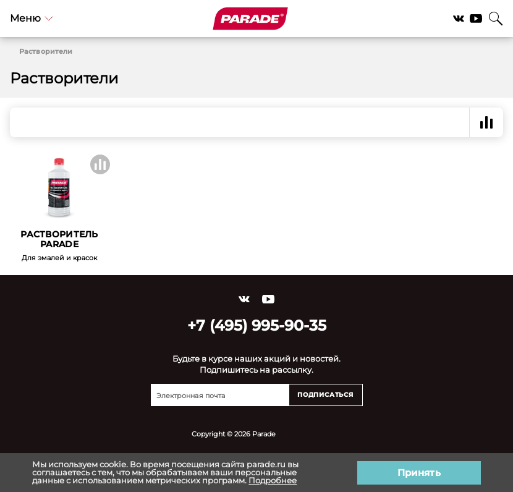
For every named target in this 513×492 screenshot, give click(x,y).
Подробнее (272, 480)
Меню (31, 18)
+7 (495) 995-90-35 (256, 325)
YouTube (476, 18)
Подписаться (325, 395)
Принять (419, 472)
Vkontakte (458, 18)
